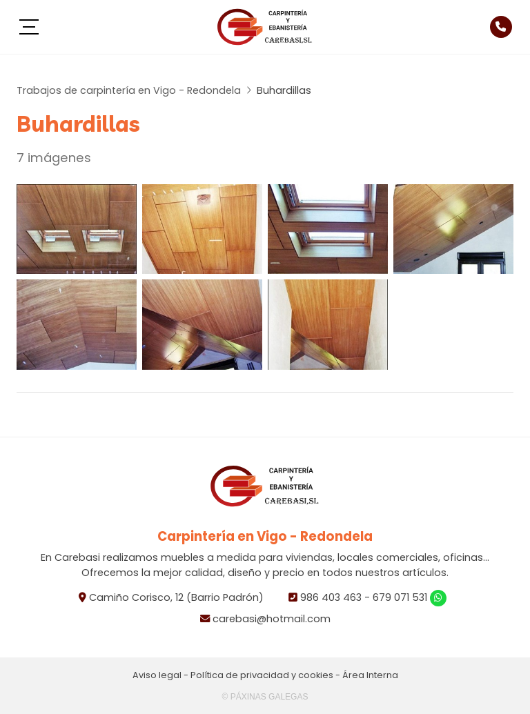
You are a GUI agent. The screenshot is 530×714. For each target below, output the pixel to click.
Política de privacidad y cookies (261, 675)
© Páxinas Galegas (265, 697)
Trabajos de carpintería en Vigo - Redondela (129, 90)
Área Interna (370, 675)
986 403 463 (331, 597)
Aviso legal (156, 675)
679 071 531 (400, 597)
